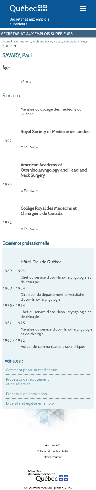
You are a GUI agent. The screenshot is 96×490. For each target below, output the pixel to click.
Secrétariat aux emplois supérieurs (37, 34)
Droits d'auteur (53, 457)
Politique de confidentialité (53, 451)
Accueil (7, 41)
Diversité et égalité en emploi (30, 403)
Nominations (22, 41)
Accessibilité (52, 445)
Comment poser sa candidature (31, 370)
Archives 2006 (42, 41)
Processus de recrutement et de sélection (27, 381)
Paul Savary (71, 41)
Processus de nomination (26, 394)
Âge (5, 67)
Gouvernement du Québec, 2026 (49, 488)
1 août (58, 41)
